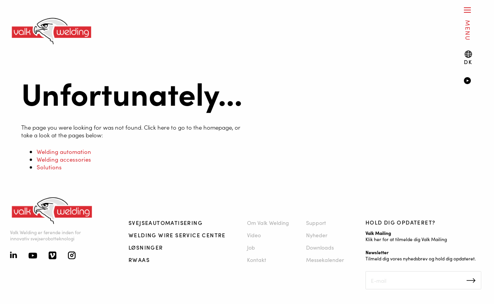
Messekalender (325, 259)
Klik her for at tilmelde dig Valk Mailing (406, 239)
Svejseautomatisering (166, 222)
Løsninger (146, 247)
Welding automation (64, 151)
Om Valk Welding (268, 222)
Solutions (49, 167)
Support (316, 222)
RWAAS (139, 259)
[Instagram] (72, 256)
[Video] (474, 81)
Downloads (320, 247)
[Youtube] (33, 256)
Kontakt (256, 259)
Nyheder (316, 235)
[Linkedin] (13, 256)
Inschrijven (471, 280)
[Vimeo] (52, 256)
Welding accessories (64, 159)
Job (251, 247)
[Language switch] (468, 58)
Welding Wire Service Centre (177, 235)
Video (254, 235)
